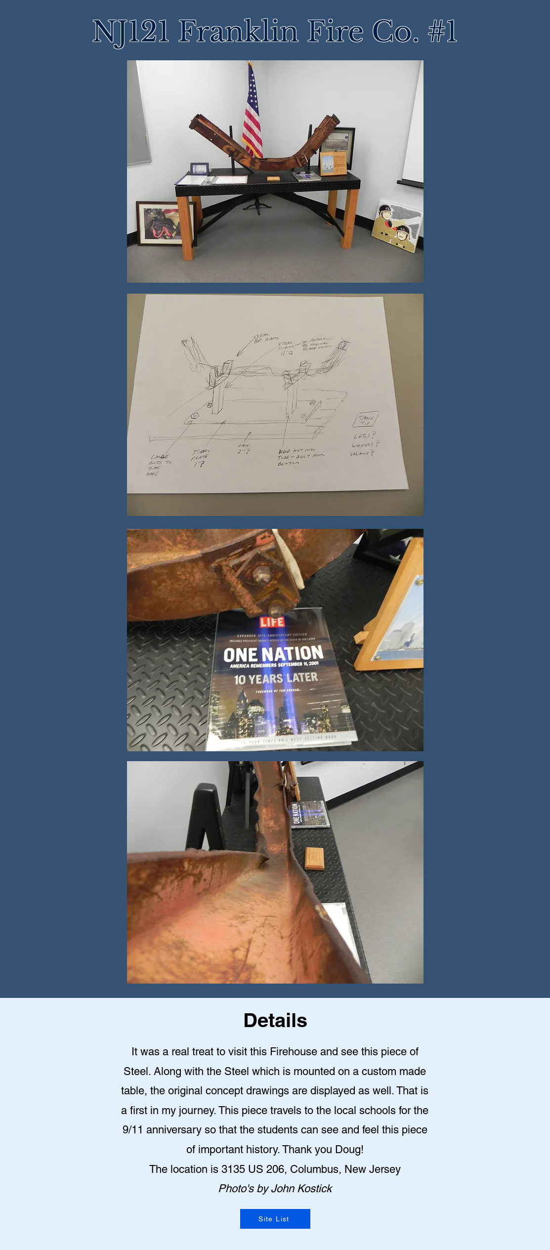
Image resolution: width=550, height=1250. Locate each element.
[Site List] (275, 1219)
